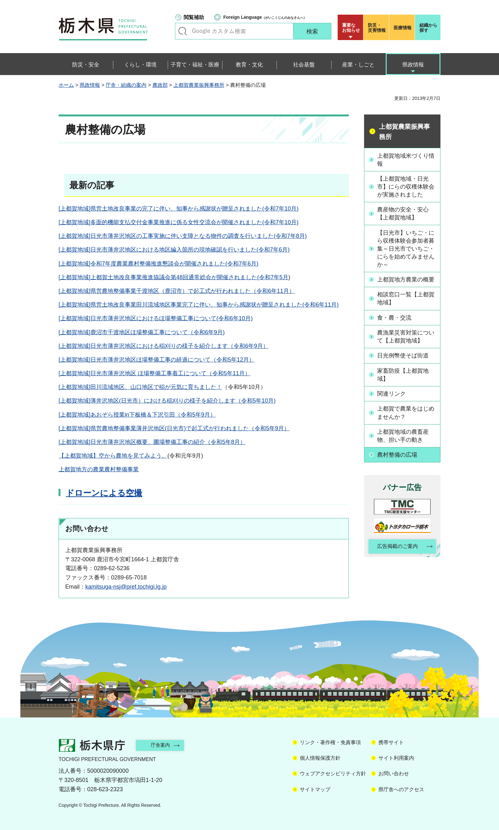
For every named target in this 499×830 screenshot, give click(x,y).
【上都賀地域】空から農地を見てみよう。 (113, 456)
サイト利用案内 (396, 758)
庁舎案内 (162, 745)
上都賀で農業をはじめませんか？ (405, 412)
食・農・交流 (394, 318)
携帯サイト (391, 742)
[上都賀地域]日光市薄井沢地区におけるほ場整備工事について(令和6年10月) (156, 318)
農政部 (160, 85)
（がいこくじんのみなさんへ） (264, 17)
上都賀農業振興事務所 (198, 85)
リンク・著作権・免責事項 (330, 742)
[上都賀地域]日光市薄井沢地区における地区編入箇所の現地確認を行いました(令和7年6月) (174, 249)
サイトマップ (315, 789)
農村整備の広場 (397, 455)
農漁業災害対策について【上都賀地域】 (405, 336)
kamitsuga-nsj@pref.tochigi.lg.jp (125, 587)
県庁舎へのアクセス (401, 789)
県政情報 (90, 85)
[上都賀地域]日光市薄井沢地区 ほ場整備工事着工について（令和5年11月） (154, 373)
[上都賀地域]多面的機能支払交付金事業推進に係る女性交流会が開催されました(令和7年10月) (179, 222)
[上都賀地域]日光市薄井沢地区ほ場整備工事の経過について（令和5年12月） (157, 359)
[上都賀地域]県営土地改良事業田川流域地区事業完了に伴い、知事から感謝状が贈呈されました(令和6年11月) (199, 304)
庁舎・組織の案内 (126, 85)
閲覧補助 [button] (194, 17)
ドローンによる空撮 (104, 493)
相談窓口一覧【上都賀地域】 (405, 299)
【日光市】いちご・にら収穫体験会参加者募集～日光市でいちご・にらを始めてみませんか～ (405, 249)
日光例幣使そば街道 (403, 356)
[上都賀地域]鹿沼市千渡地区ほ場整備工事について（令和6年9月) (142, 332)
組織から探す (428, 28)
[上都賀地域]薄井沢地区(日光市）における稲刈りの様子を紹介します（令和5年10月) (167, 401)
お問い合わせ (393, 773)
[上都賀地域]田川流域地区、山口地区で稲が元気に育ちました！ (140, 387)
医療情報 (402, 27)
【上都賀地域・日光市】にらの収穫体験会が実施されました (405, 187)
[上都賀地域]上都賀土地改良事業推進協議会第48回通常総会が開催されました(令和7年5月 (173, 277)
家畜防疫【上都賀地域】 (403, 375)
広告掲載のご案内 (396, 547)
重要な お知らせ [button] (351, 28)
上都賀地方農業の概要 (405, 280)
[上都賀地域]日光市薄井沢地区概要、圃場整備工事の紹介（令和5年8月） (152, 442)
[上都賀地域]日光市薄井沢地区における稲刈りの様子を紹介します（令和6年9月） (164, 346)
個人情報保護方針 (320, 758)
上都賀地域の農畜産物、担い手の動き (403, 436)
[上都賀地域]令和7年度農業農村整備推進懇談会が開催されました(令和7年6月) (158, 263)
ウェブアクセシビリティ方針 (333, 773)
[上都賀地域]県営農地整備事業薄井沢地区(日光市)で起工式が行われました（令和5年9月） (174, 428)
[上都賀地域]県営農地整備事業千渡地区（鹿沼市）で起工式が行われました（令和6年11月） (177, 291)
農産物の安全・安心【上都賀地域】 (403, 213)
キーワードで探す (183, 31)
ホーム (66, 85)
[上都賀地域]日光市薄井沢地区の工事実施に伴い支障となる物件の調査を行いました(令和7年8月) (183, 236)
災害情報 (377, 28)
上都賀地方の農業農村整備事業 (99, 469)
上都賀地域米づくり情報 (405, 159)
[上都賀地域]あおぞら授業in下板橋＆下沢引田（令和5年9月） (137, 415)
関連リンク (391, 394)
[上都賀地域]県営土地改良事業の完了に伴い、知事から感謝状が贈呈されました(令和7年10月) (179, 208)
